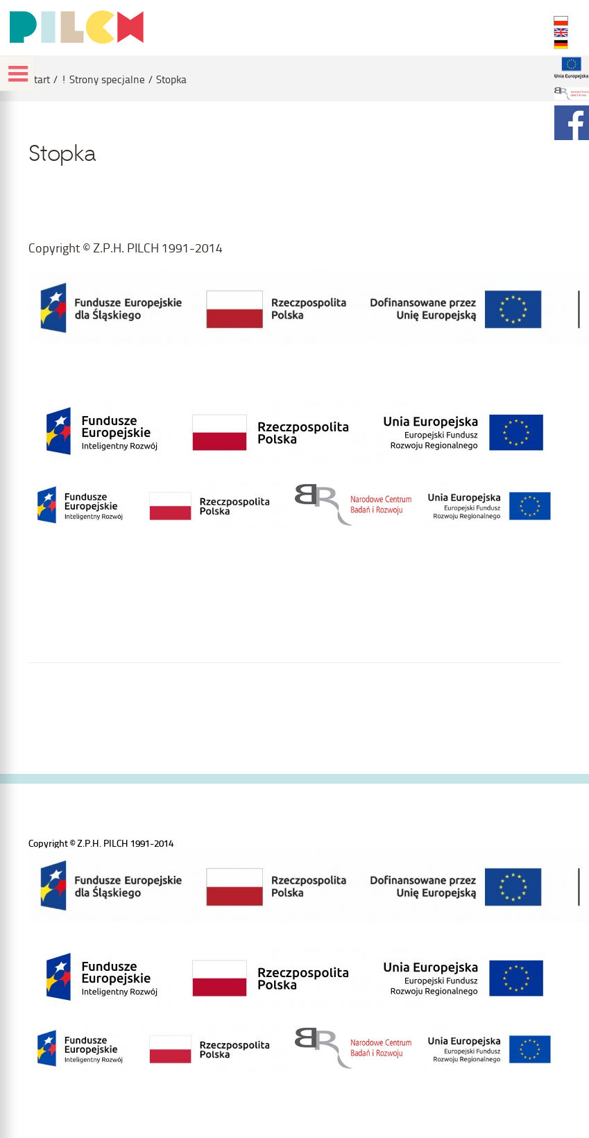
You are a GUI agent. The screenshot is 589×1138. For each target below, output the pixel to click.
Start (39, 79)
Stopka (171, 79)
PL (560, 21)
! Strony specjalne (103, 79)
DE (560, 44)
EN (560, 32)
